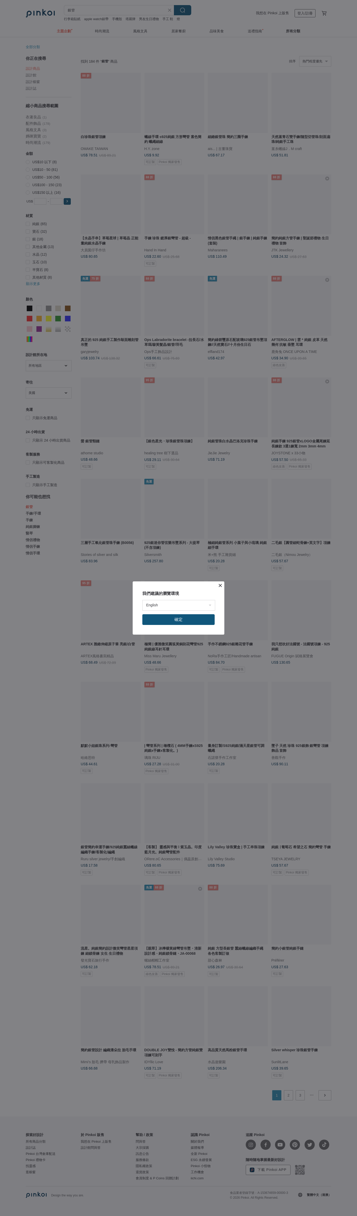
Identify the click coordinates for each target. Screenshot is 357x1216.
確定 (178, 619)
